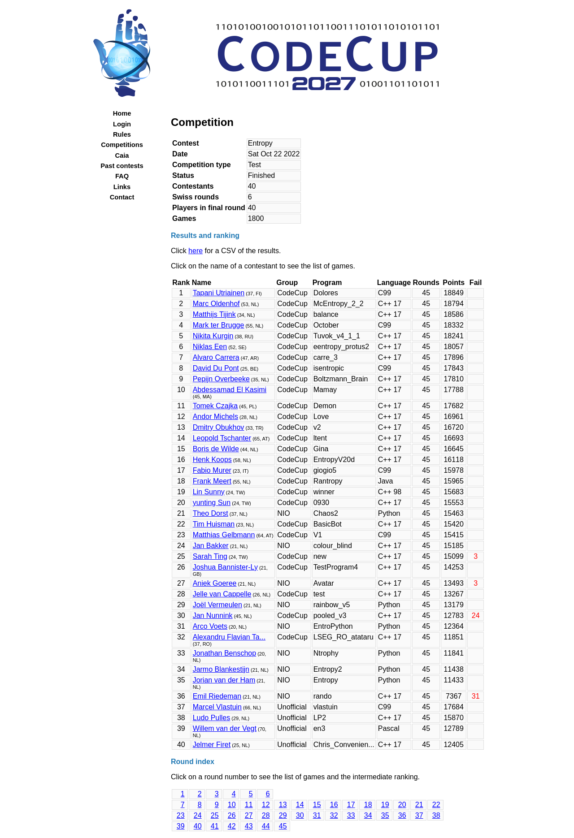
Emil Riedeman (217, 696)
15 (317, 804)
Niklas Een (210, 346)
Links (121, 186)
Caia (122, 155)
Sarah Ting (210, 556)
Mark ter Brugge (218, 325)
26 (232, 815)
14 (300, 804)
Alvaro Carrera (216, 357)
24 (198, 815)
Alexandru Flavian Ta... (229, 637)
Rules (122, 134)
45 (283, 826)
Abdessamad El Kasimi (230, 389)
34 (368, 815)
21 (419, 804)
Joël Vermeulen (217, 605)
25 (215, 815)
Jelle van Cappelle (222, 594)
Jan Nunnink (213, 615)
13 (283, 804)
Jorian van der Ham (224, 680)
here (195, 251)
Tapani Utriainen (219, 293)
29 (283, 815)
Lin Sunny (209, 492)
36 (402, 815)
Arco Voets (210, 626)
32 (334, 815)
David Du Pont (216, 368)
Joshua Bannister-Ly (225, 567)
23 (181, 815)
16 (334, 804)
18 (368, 804)
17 (351, 804)
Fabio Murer (212, 470)
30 (300, 815)
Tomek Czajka (215, 406)
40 (198, 826)
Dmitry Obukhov (218, 427)
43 (249, 826)
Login (122, 124)
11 (249, 804)
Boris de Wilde (216, 449)
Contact (122, 197)
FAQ (122, 176)
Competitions (122, 144)
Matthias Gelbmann (224, 535)
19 (385, 804)
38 (436, 815)
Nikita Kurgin (213, 336)
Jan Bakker (211, 545)
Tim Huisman (214, 524)
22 (436, 804)
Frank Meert (212, 481)
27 (249, 815)
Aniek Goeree (215, 583)
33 (351, 815)
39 (181, 826)
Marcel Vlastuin (217, 707)
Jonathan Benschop (224, 653)
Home (122, 113)
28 (266, 815)
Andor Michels (215, 416)
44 (266, 826)
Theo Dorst (210, 513)
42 (232, 826)
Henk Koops (212, 459)
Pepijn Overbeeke (221, 379)
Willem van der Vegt (225, 728)
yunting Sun (212, 502)
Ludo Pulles (211, 717)
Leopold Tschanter (222, 438)
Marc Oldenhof (216, 303)
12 (266, 804)
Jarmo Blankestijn (221, 669)
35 (385, 815)
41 (215, 826)
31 (317, 815)
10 (232, 804)
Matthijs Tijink (214, 314)
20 (402, 804)
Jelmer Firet (211, 744)
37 (419, 815)
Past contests (121, 165)
